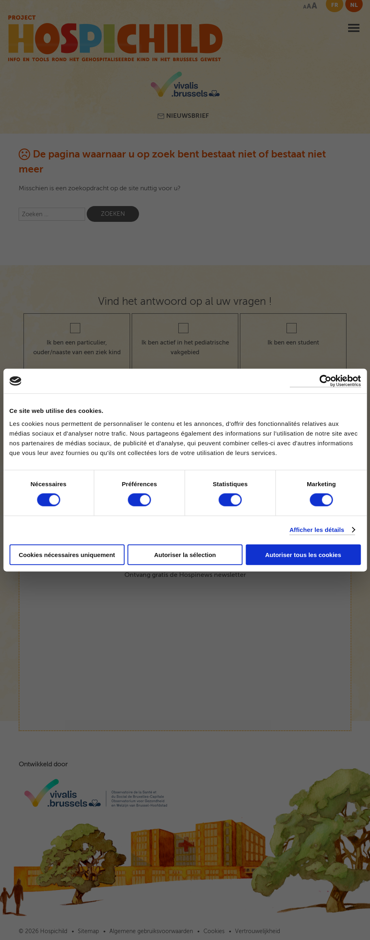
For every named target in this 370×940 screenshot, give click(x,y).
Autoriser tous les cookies (303, 554)
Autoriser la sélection (185, 554)
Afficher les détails (316, 529)
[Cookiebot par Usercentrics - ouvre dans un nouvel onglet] (325, 381)
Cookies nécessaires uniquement (67, 554)
